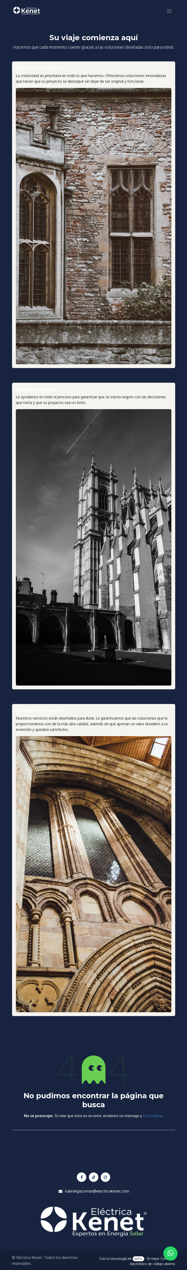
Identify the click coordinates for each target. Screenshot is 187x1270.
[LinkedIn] (105, 1177)
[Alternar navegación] (169, 11)
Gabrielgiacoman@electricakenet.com (97, 1191)
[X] (93, 1177)
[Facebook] (81, 1177)
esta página (152, 1115)
